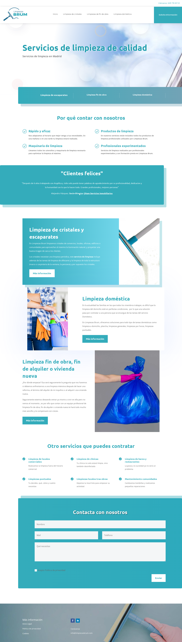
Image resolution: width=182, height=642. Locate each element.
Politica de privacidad (31, 628)
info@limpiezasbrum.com (82, 633)
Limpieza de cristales (72, 14)
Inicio (55, 14)
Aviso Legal (27, 624)
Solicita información (168, 15)
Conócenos (75, 629)
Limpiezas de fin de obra (97, 14)
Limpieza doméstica (122, 14)
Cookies (25, 633)
